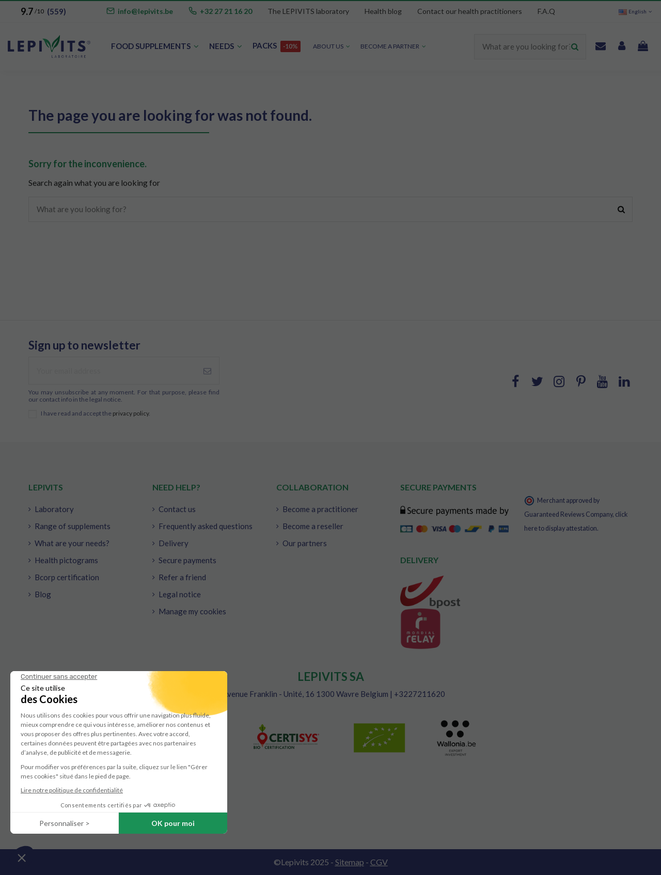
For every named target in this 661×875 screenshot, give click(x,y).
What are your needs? (72, 543)
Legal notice (180, 594)
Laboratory (54, 509)
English (636, 11)
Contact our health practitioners (469, 11)
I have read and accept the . (95, 413)
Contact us (177, 509)
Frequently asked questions (206, 526)
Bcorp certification (67, 577)
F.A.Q (546, 11)
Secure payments (187, 560)
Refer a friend (182, 577)
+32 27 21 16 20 (226, 11)
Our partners (304, 543)
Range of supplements (73, 526)
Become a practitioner (320, 509)
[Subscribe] (207, 371)
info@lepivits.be (145, 11)
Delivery (173, 543)
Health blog (383, 11)
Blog (43, 594)
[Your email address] (112, 371)
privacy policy (131, 413)
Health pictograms (66, 560)
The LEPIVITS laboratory (308, 11)
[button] (393, 46)
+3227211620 (419, 693)
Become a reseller (312, 526)
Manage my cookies (192, 611)
